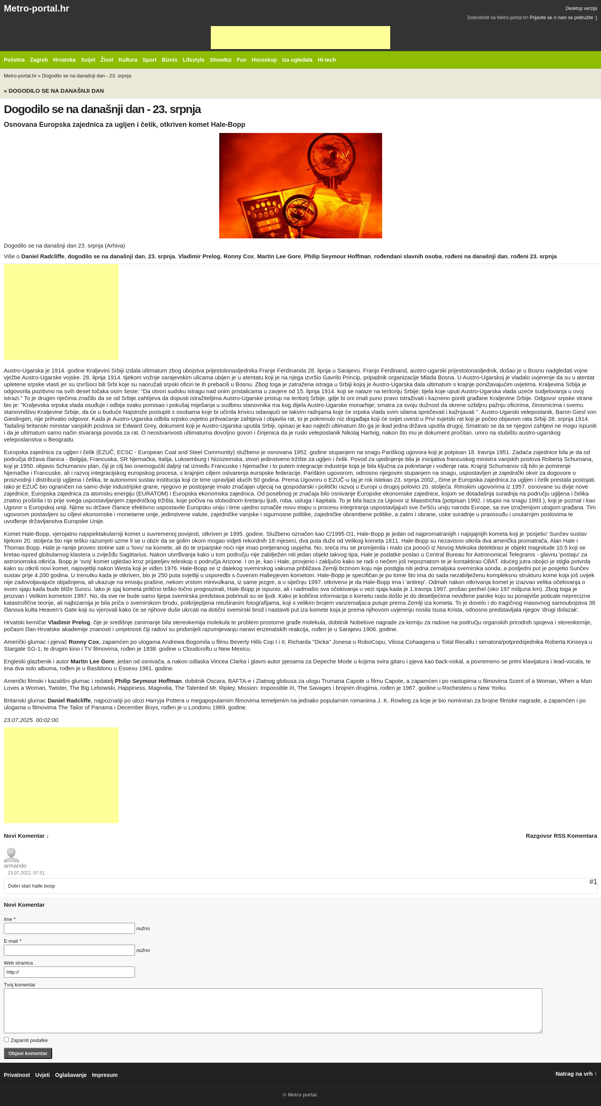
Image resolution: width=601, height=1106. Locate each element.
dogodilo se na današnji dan (106, 256)
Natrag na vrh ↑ (576, 1073)
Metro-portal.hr (36, 8)
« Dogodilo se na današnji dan (54, 90)
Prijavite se (541, 17)
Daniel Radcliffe (43, 256)
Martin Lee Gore (279, 256)
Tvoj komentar (19, 985)
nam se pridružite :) (577, 17)
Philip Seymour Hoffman (337, 256)
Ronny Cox (238, 256)
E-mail (12, 941)
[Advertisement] (300, 37)
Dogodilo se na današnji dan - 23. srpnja (86, 76)
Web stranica (18, 963)
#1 (593, 881)
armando (15, 865)
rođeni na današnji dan (476, 256)
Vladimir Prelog (199, 256)
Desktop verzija (581, 8)
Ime (9, 919)
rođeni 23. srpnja (534, 256)
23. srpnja (161, 256)
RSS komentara (575, 835)
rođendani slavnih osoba (408, 256)
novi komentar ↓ (26, 835)
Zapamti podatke (26, 1040)
